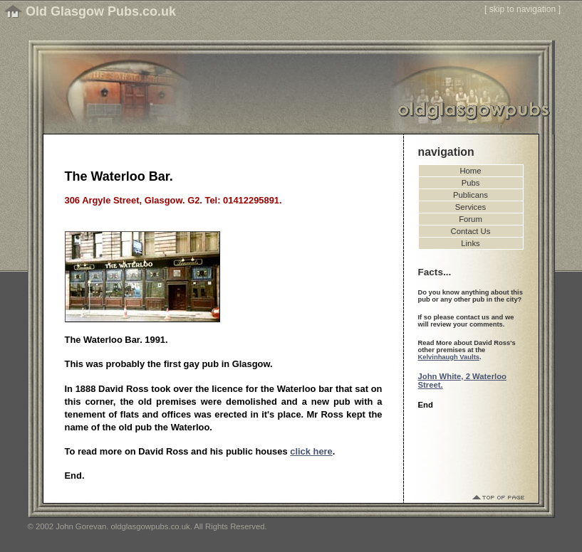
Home (470, 170)
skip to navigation (522, 9)
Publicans (470, 195)
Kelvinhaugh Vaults (448, 357)
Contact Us (471, 231)
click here (311, 451)
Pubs (471, 183)
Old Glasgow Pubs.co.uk (101, 11)
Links (470, 243)
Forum (470, 219)
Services (470, 207)
